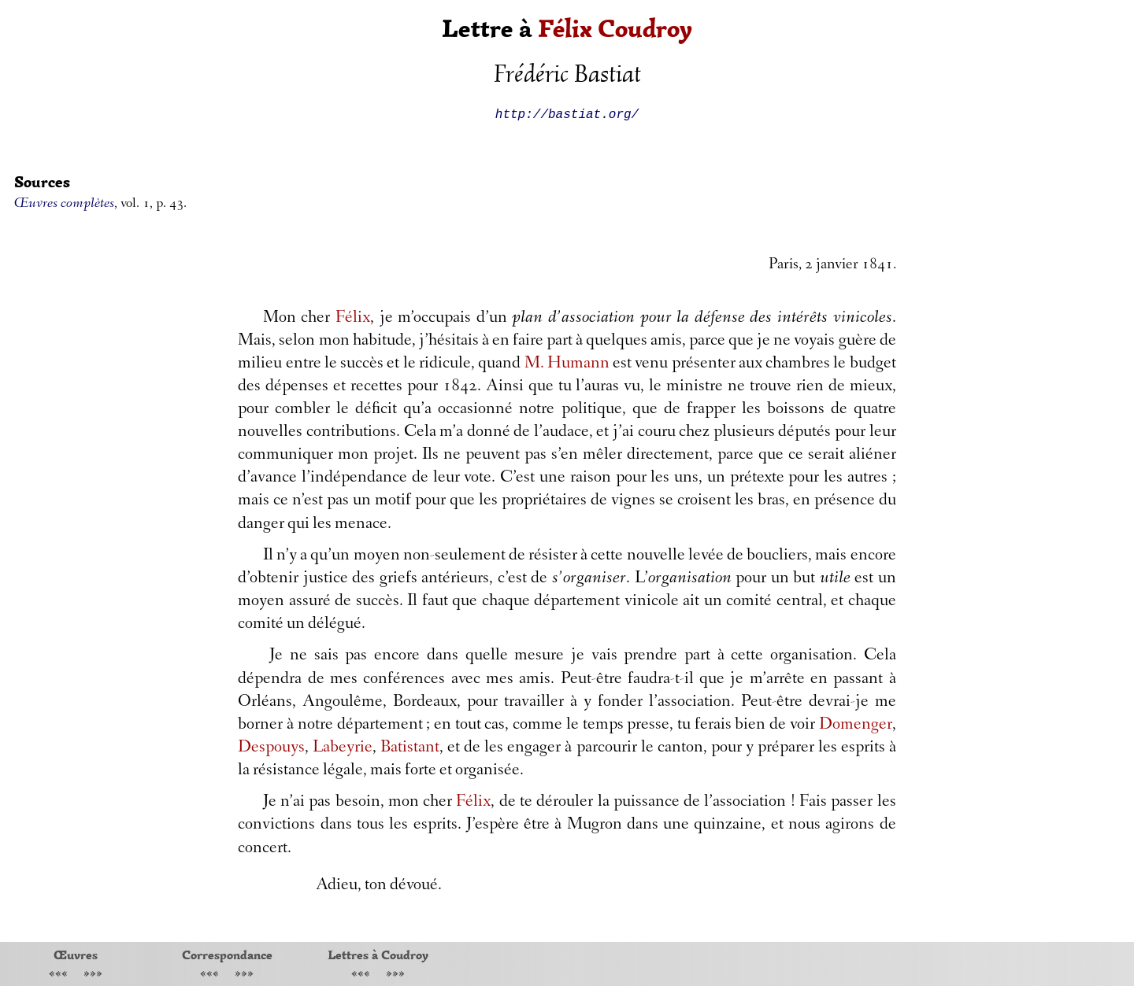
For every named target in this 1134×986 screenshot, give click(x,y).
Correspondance (227, 954)
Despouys (271, 748)
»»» (92, 974)
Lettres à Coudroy (378, 954)
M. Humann (567, 364)
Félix (352, 318)
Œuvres (76, 954)
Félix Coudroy (615, 29)
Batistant (409, 748)
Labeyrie (342, 748)
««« (58, 974)
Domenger (855, 725)
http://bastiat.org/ (567, 113)
